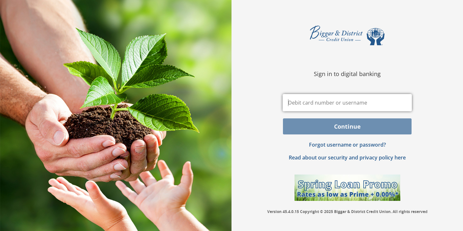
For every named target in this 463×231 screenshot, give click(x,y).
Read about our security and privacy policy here (347, 157)
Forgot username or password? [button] (347, 144)
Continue (347, 126)
